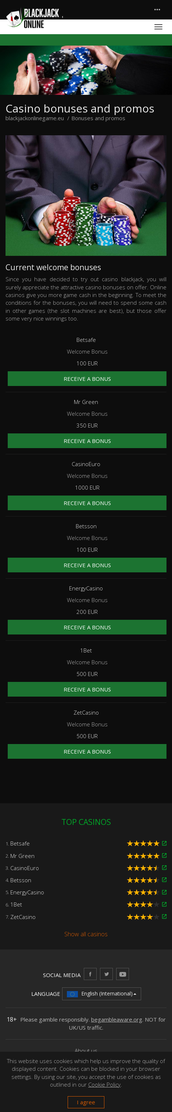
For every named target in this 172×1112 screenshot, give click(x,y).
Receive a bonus (87, 378)
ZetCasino (23, 916)
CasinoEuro (24, 868)
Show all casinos (86, 934)
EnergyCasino (27, 892)
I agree (86, 1102)
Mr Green (22, 855)
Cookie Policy (104, 1084)
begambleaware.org (116, 1019)
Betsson (20, 880)
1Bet (16, 904)
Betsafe (20, 843)
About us (86, 1050)
